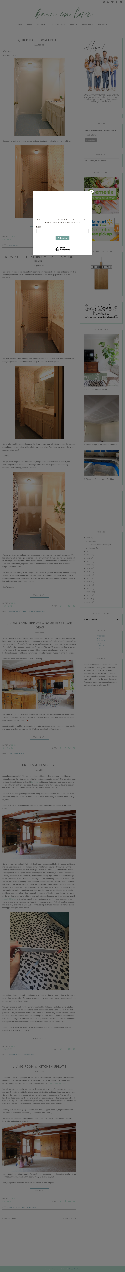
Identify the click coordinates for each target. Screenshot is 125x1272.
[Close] (92, 191)
